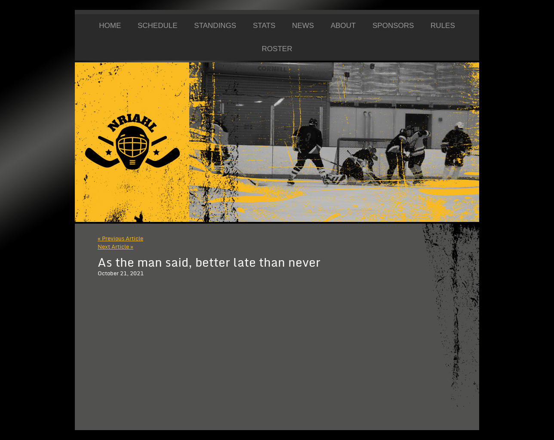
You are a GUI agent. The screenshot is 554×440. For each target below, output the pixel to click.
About (343, 26)
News (303, 26)
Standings (215, 26)
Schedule (158, 26)
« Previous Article (120, 239)
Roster (277, 49)
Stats (264, 26)
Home (110, 26)
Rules (443, 26)
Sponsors (393, 26)
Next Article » (115, 247)
